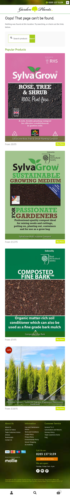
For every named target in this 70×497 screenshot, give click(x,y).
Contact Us (8, 440)
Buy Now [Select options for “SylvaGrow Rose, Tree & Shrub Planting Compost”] (60, 144)
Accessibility (29, 445)
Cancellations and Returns (53, 430)
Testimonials (9, 437)
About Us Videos (10, 430)
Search (32, 38)
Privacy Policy (29, 437)
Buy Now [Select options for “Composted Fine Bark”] (60, 339)
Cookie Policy (29, 434)
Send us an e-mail (47, 459)
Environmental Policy (32, 440)
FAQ (46, 437)
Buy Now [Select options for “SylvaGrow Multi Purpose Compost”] (60, 241)
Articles (7, 435)
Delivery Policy (50, 432)
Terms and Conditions (32, 432)
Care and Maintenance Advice (32, 428)
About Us (8, 427)
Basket (54, 491)
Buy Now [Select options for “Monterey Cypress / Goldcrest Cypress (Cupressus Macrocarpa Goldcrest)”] (60, 408)
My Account (11, 493)
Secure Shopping (30, 442)
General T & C (49, 427)
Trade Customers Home (12, 432)
